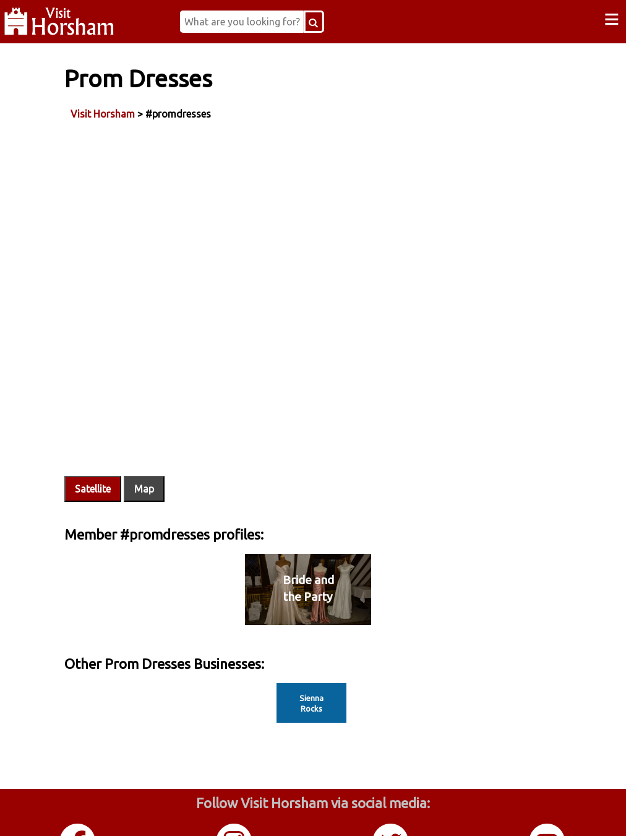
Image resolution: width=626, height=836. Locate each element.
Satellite (135, 428)
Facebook (78, 810)
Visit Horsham (145, 110)
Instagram (235, 810)
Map (186, 428)
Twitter (391, 810)
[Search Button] (343, 22)
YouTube (548, 810)
